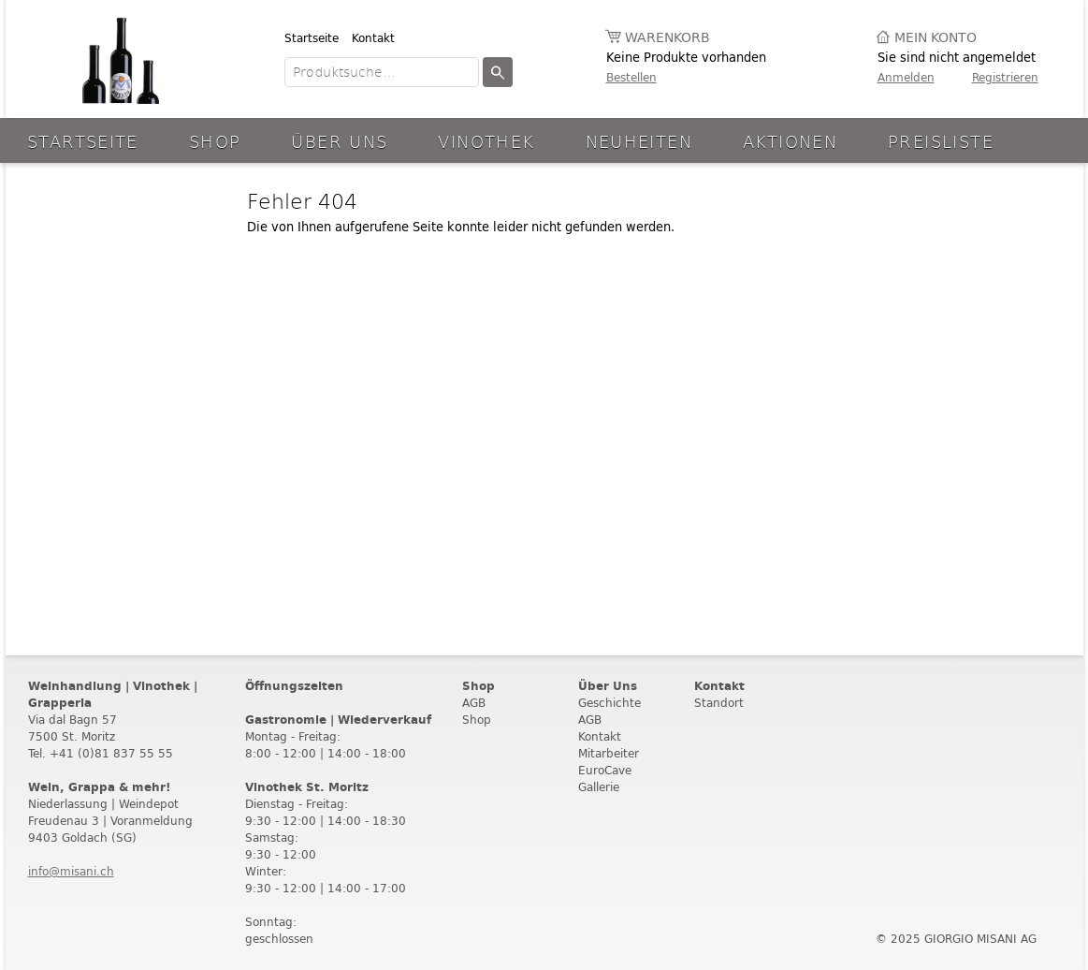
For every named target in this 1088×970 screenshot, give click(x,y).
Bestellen (631, 77)
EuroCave (604, 770)
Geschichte (609, 703)
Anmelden (906, 77)
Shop (215, 141)
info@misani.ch (71, 871)
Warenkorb (667, 38)
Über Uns (339, 141)
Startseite (311, 38)
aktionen (790, 141)
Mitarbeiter (608, 753)
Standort (719, 703)
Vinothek (486, 141)
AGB (474, 703)
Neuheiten (639, 141)
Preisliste (941, 141)
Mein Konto (935, 38)
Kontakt (373, 38)
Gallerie (598, 787)
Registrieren (1005, 77)
